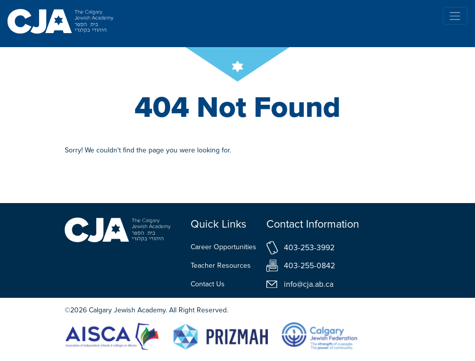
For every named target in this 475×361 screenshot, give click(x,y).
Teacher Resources (221, 265)
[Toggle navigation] (455, 16)
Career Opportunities (223, 247)
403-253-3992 (309, 247)
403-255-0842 (309, 265)
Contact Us (208, 284)
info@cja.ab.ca (309, 284)
